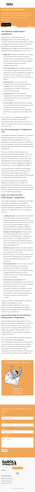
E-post (3, 422)
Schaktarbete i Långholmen (13, 9)
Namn (3, 415)
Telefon (3, 429)
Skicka (4, 450)
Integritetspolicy (21, 488)
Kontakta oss (27, 121)
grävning (3, 163)
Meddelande (4, 436)
